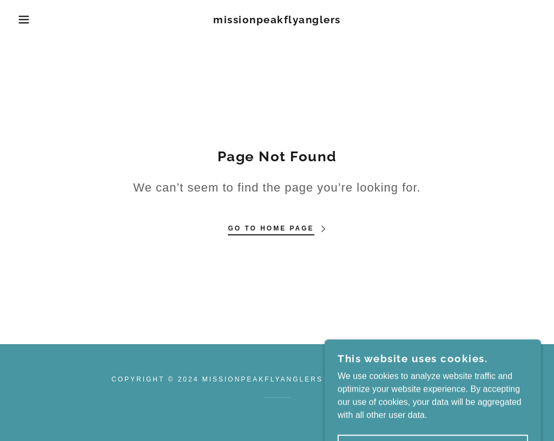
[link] (277, 20)
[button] (27, 19)
